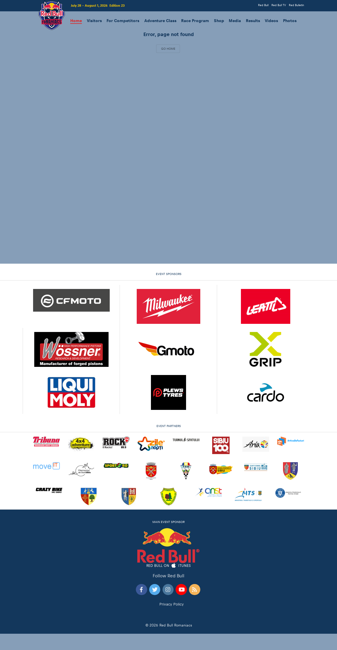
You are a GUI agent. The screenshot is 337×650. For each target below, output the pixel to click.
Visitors (94, 21)
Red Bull (263, 5)
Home (76, 21)
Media (235, 21)
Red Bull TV (278, 5)
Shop (219, 21)
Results (253, 21)
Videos (271, 21)
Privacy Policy (171, 604)
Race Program (195, 21)
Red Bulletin (296, 5)
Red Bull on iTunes (168, 566)
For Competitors (123, 21)
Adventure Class (160, 21)
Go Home (168, 48)
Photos (290, 21)
